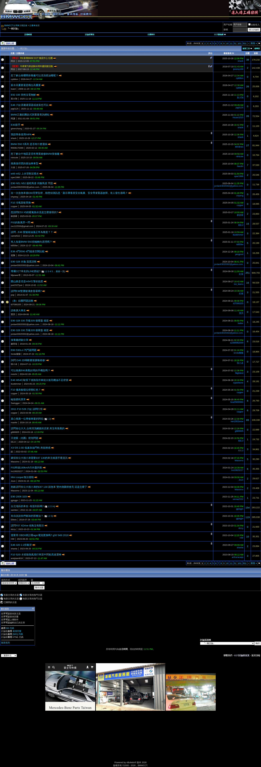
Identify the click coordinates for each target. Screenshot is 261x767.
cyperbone (238, 382)
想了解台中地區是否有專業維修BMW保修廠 (35, 153)
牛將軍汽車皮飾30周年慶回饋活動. (37, 66)
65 (247, 420)
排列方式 (5, 580)
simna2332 (238, 499)
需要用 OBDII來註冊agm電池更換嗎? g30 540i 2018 (40, 535)
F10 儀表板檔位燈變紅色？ (26, 389)
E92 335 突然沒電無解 (23, 94)
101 (239, 43)
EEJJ (240, 225)
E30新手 (15, 124)
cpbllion (14, 79)
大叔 (13, 167)
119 (248, 517)
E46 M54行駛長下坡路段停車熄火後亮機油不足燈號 (39, 380)
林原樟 (14, 216)
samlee (14, 510)
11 (231, 43)
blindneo (239, 146)
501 (245, 43)
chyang (14, 196)
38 (247, 59)
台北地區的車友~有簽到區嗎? (27, 506)
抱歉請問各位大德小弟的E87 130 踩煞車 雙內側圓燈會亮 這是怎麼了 (49, 486)
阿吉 (13, 61)
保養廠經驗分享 (19, 339)
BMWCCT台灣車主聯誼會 (15, 25)
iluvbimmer (238, 234)
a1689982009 (236, 342)
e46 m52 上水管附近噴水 (25, 173)
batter (240, 323)
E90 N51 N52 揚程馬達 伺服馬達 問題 (32, 183)
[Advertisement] (102, 740)
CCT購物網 (220, 34)
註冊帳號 (28, 34)
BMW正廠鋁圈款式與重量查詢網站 (30, 114)
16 (247, 282)
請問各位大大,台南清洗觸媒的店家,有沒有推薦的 (38, 428)
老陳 (13, 255)
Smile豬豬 (16, 354)
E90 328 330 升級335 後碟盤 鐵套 (30, 320)
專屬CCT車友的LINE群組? (25, 271)
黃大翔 (14, 98)
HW (12, 539)
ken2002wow (237, 421)
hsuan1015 (238, 117)
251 (248, 272)
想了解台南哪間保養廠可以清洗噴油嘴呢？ (34, 75)
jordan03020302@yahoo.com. (25, 187)
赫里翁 (14, 344)
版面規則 (5, 642)
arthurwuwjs (237, 557)
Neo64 (240, 166)
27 (247, 145)
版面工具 (246, 48)
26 (247, 86)
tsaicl (13, 89)
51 (235, 43)
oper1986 (15, 177)
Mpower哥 (16, 275)
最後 (254, 43)
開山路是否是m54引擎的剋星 (27, 281)
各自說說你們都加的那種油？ (27, 515)
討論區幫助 (89, 34)
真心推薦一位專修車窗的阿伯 (27, 418)
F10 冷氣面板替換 (21, 202)
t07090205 (16, 304)
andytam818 (17, 558)
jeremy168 (238, 69)
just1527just (16, 285)
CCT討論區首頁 (242, 655)
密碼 (226, 29)
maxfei (14, 422)
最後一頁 (60, 271)
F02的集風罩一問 (20, 222)
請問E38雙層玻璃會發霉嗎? (26, 291)
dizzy (13, 529)
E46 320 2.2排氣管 (21, 544)
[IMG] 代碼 (18, 634)
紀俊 (241, 274)
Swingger (15, 403)
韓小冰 (14, 364)
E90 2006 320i (19, 496)
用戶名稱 (228, 24)
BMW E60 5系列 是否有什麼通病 (29, 144)
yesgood (239, 254)
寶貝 (13, 314)
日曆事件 (151, 34)
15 (247, 223)
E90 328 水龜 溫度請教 (23, 261)
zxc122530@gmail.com (22, 226)
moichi (14, 374)
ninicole (14, 157)
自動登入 (254, 24)
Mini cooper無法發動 (22, 477)
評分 (210, 53)
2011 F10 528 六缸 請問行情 (27, 409)
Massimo (15, 461)
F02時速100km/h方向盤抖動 (26, 467)
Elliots (14, 519)
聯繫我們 (228, 655)
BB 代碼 (10, 628)
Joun (13, 481)
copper (14, 206)
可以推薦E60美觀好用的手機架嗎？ (30, 370)
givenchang (16, 128)
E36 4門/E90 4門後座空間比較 (28, 251)
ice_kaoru (238, 284)
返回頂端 (255, 655)
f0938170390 (17, 148)
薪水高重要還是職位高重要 (26, 85)
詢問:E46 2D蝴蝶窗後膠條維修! (28, 360)
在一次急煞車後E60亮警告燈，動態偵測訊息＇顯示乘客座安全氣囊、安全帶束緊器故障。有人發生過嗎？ (69, 192)
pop (12, 295)
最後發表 (228, 53)
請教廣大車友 (18, 310)
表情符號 (17, 631)
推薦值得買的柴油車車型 (24, 163)
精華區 (257, 48)
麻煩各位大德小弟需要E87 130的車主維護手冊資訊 (39, 457)
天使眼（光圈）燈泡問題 (24, 438)
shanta (14, 548)
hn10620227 (17, 471)
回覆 (248, 53)
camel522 (15, 236)
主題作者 (20, 53)
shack (240, 61)
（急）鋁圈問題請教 (22, 300)
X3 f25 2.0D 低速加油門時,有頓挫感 (30, 447)
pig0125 (14, 108)
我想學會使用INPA (21, 134)
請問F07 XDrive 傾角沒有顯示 (27, 525)
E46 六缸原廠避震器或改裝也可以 (29, 104)
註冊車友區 (35, 25)
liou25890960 (236, 402)
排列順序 (22, 580)
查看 (256, 53)
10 (227, 43)
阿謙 (13, 118)
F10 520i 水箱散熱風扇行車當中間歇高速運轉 (36, 554)
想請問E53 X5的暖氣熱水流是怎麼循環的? (34, 212)
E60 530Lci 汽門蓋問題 (23, 350)
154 (248, 507)
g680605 (15, 432)
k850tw (14, 245)
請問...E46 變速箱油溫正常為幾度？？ (32, 232)
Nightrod (239, 373)
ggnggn (14, 500)
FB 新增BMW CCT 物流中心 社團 (36, 58)
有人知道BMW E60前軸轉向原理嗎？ (31, 241)
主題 (12, 53)
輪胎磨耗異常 (18, 399)
